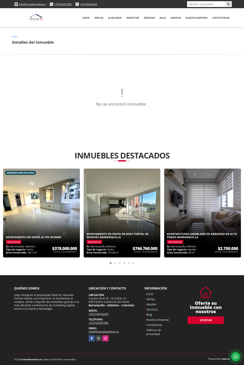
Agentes (175, 17)
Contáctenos (221, 17)
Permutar (132, 17)
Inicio (86, 17)
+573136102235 (88, 4)
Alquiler (151, 304)
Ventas (98, 17)
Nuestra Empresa (196, 17)
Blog (163, 17)
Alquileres (115, 17)
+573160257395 (62, 4)
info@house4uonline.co (32, 4)
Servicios (149, 17)
